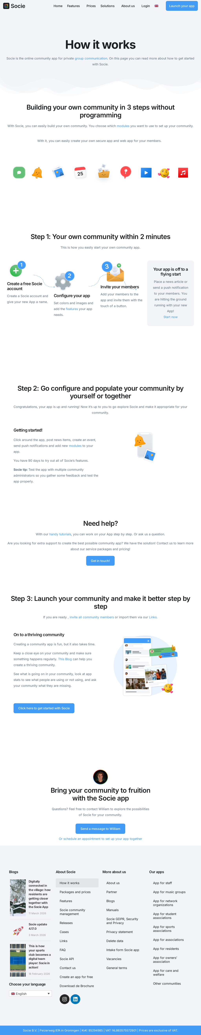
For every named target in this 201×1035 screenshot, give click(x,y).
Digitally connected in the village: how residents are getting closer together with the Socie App (40, 894)
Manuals (112, 909)
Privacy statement (119, 931)
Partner (111, 891)
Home (58, 6)
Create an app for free (76, 976)
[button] (30, 993)
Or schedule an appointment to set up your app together (100, 838)
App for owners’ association (165, 959)
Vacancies (113, 958)
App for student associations (164, 915)
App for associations (168, 939)
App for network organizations (165, 902)
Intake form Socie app (122, 949)
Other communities (167, 983)
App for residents (166, 948)
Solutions (108, 6)
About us (129, 6)
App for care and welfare (165, 972)
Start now (171, 317)
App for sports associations (164, 928)
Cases (64, 931)
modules (123, 126)
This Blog (65, 659)
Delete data (114, 940)
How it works (69, 882)
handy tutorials (60, 534)
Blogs (110, 900)
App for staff (162, 882)
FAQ (63, 949)
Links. (153, 617)
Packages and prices (75, 891)
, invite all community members (91, 617)
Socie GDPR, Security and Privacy (122, 920)
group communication (91, 58)
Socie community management (72, 911)
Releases (66, 922)
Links (63, 940)
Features (74, 6)
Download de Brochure (77, 985)
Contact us (68, 967)
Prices (91, 6)
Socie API (67, 958)
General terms (116, 967)
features (72, 309)
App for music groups (169, 891)
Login (146, 6)
